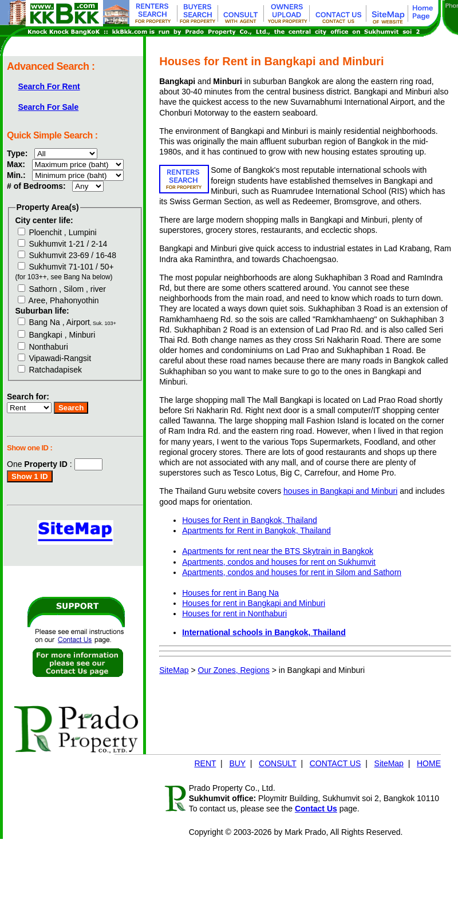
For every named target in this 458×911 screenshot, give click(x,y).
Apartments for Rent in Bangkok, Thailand (256, 530)
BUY (237, 763)
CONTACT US (335, 763)
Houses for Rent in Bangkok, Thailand (249, 520)
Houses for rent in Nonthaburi (234, 613)
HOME (429, 763)
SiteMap (173, 670)
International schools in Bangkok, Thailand (263, 632)
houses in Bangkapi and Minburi (340, 491)
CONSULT (278, 763)
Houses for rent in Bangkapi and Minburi (253, 603)
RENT (205, 763)
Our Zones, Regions (234, 670)
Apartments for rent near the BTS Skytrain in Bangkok (277, 551)
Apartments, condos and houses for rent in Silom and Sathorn (291, 572)
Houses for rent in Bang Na (230, 592)
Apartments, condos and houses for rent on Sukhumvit (279, 562)
